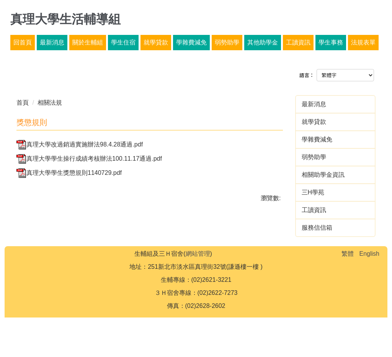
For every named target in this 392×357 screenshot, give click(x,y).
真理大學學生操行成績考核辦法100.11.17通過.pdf (89, 158)
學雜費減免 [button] (191, 42)
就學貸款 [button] (156, 42)
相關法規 (50, 102)
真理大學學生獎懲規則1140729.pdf (69, 172)
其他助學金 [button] (262, 42)
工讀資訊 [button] (298, 42)
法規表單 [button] (363, 42)
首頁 (22, 102)
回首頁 (22, 42)
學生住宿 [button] (123, 42)
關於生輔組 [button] (87, 42)
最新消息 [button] (52, 42)
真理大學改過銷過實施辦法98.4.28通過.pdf (79, 144)
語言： (306, 75)
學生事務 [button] (330, 42)
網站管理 (198, 253)
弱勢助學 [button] (227, 42)
